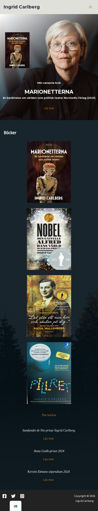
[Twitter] (13, 496)
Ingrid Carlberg (22, 7)
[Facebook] (4, 496)
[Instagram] (22, 496)
